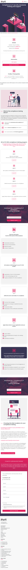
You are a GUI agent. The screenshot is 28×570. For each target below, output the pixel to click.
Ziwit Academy (4, 553)
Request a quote (14, 220)
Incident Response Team (5, 552)
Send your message (14, 510)
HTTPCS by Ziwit (4, 542)
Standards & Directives (5, 554)
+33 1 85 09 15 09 (6, 479)
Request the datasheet (14, 65)
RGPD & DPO (3, 556)
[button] (26, 1)
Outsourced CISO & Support (6, 555)
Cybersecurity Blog (4, 565)
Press (2, 564)
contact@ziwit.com (4, 523)
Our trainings (4, 502)
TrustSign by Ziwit (4, 543)
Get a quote (14, 62)
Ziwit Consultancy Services (6, 549)
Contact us (3, 566)
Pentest (2, 550)
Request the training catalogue (7, 453)
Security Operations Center (6, 551)
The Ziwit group (4, 561)
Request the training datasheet (14, 217)
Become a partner (4, 567)
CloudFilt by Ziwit (4, 544)
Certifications (3, 562)
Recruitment (3, 563)
